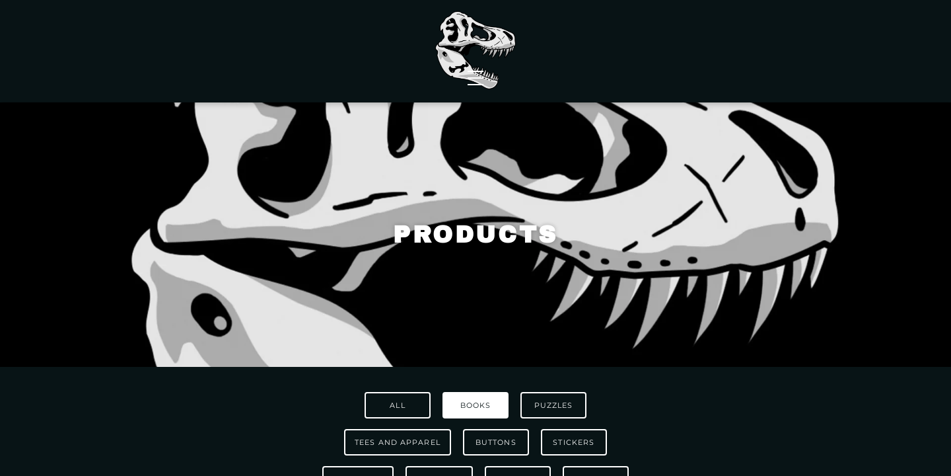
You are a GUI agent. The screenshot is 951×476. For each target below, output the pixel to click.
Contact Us (772, 52)
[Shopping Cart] (803, 35)
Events (598, 52)
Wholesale (249, 52)
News (340, 52)
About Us (678, 52)
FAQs (749, 35)
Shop (158, 52)
